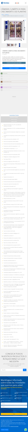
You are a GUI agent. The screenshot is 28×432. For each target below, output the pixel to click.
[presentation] (9, 410)
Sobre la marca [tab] (14, 119)
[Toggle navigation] (25, 3)
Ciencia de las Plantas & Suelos (21, 395)
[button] (3, 32)
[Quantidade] (14, 65)
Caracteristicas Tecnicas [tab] (14, 115)
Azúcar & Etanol (5, 392)
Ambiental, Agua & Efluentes (7, 395)
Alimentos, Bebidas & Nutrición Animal (21, 393)
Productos (7, 14)
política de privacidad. (14, 426)
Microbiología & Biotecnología (19, 398)
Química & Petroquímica (6, 400)
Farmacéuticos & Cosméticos (7, 398)
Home (3, 14)
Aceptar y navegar (4, 429)
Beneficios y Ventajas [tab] (14, 117)
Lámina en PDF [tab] (14, 121)
